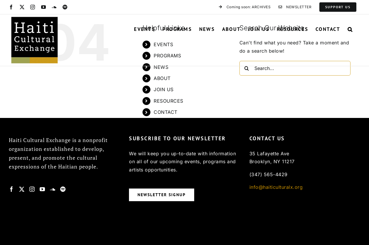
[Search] (246, 68)
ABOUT (162, 78)
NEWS (161, 67)
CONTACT (165, 112)
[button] (350, 29)
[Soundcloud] (53, 189)
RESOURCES (168, 101)
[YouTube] (42, 189)
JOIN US (164, 89)
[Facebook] (11, 189)
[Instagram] (32, 189)
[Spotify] (63, 189)
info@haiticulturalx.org (276, 187)
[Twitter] (22, 189)
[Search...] (295, 68)
